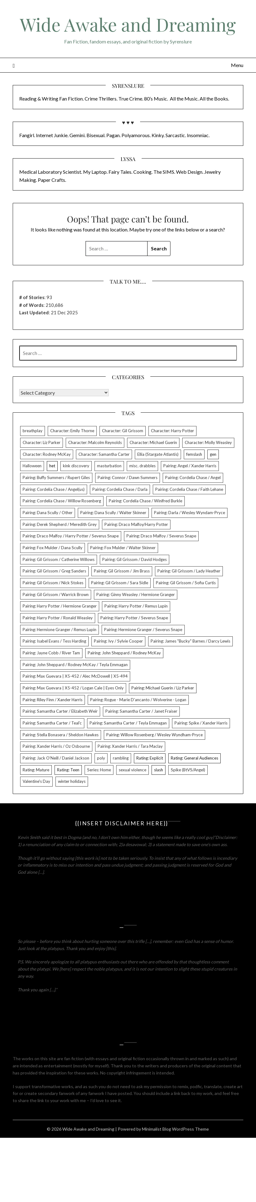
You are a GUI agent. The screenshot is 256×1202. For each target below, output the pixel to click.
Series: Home (99, 769)
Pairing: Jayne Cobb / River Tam (51, 652)
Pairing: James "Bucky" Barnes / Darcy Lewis (190, 641)
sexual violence (132, 769)
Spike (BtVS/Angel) (188, 769)
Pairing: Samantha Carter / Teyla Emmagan (128, 722)
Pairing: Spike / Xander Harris (200, 722)
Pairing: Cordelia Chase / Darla (120, 489)
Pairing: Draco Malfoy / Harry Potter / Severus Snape (71, 535)
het (52, 465)
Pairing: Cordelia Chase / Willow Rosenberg (62, 500)
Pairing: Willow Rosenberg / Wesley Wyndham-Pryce (154, 734)
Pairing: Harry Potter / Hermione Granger (60, 605)
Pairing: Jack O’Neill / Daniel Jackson (56, 758)
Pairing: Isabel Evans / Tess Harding (54, 641)
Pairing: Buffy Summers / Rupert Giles (56, 477)
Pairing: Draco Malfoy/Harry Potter (136, 524)
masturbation (109, 465)
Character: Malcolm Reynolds (95, 442)
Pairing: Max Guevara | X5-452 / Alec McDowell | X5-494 (75, 676)
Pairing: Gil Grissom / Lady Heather (188, 570)
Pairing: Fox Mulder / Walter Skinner (123, 547)
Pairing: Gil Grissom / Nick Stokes (53, 582)
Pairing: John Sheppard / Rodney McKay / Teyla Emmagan (75, 664)
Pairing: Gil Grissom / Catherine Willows (59, 559)
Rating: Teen (68, 769)
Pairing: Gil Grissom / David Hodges (134, 559)
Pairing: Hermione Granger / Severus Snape (143, 629)
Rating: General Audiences (194, 758)
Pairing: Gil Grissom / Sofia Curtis (186, 582)
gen (213, 454)
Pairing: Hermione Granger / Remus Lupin (59, 629)
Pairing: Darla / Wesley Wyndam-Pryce (189, 512)
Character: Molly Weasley (208, 442)
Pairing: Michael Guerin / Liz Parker (162, 687)
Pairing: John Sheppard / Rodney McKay (124, 652)
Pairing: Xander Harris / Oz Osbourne (56, 746)
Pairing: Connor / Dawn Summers (127, 477)
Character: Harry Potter (172, 430)
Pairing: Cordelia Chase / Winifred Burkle (145, 500)
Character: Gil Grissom (122, 430)
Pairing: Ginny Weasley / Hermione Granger (135, 594)
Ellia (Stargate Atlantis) (158, 454)
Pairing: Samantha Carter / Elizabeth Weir (60, 711)
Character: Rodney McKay (47, 454)
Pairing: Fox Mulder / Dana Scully (52, 547)
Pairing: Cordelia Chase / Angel (193, 477)
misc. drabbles (142, 465)
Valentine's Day (36, 781)
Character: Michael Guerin (153, 442)
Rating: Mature (36, 769)
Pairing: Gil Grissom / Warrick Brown (56, 594)
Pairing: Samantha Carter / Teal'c (52, 722)
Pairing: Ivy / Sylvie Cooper (118, 641)
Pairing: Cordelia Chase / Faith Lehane (189, 489)
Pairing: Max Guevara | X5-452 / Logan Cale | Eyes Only (73, 687)
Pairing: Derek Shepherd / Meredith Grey (60, 524)
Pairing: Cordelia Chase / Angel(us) (54, 489)
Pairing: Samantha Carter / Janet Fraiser (141, 711)
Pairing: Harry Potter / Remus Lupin (136, 605)
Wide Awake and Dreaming (128, 24)
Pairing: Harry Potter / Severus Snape (134, 617)
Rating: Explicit (149, 758)
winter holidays (72, 781)
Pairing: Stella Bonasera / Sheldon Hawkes (61, 734)
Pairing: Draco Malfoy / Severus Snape (161, 535)
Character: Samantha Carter (104, 454)
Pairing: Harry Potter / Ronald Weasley (58, 617)
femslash (194, 454)
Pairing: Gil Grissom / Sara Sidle (119, 582)
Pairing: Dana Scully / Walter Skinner (113, 512)
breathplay (32, 430)
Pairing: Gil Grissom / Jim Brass (122, 570)
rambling (121, 758)
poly (101, 758)
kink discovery (76, 465)
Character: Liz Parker (41, 442)
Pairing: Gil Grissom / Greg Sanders (54, 570)
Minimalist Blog (156, 1129)
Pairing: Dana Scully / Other (48, 512)
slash (158, 769)
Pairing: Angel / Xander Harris (189, 465)
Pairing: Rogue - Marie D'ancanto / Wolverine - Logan (138, 699)
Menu (237, 65)
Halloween (32, 465)
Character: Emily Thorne (72, 430)
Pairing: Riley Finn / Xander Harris (52, 699)
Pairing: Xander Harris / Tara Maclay (130, 746)
